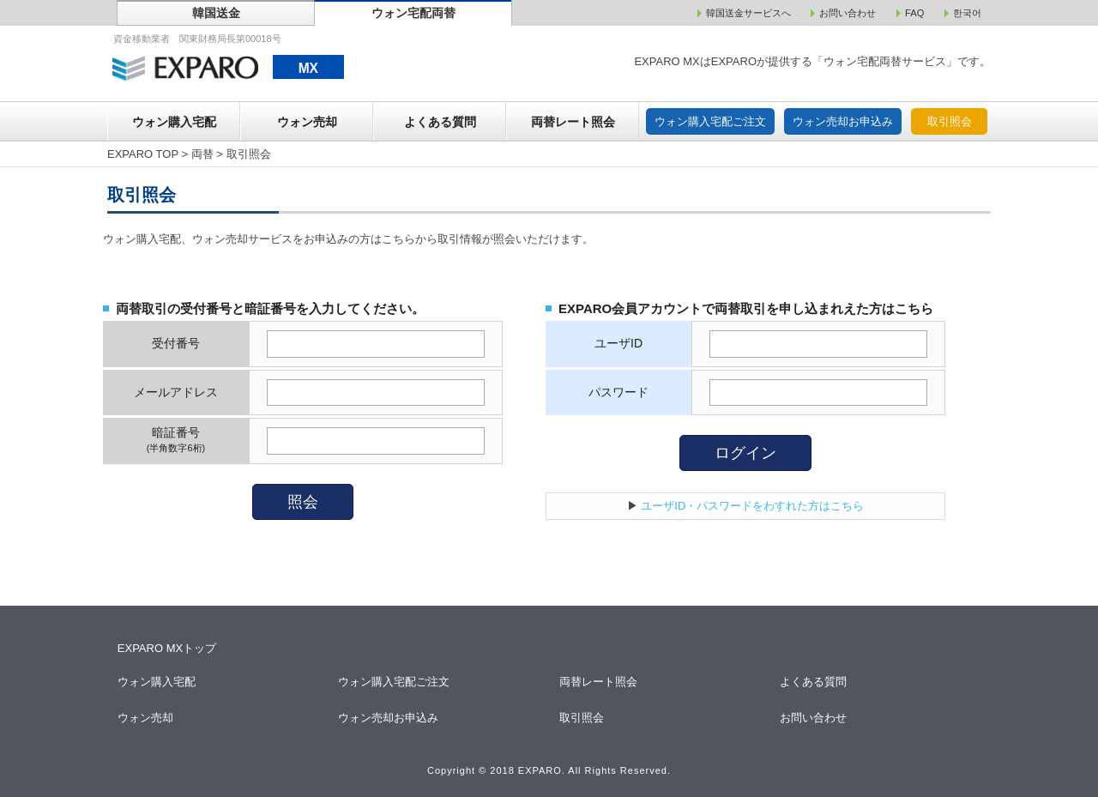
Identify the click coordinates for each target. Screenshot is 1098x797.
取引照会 (949, 121)
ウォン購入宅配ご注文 (710, 121)
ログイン (745, 453)
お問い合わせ (814, 717)
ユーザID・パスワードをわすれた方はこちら (752, 505)
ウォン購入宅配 (174, 122)
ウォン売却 (307, 122)
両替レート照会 (573, 122)
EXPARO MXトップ (167, 648)
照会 (302, 501)
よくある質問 (440, 122)
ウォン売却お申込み (843, 121)
